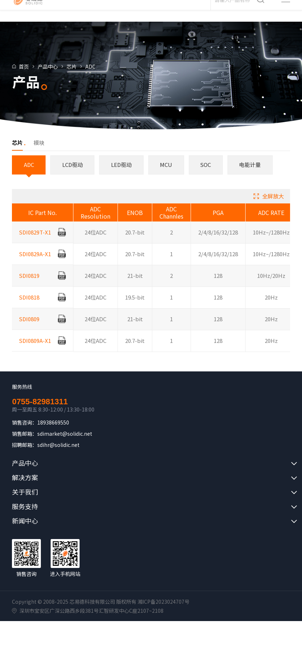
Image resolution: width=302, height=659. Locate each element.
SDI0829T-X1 (35, 239)
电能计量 (253, 164)
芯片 (80, 66)
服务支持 (25, 506)
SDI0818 (29, 304)
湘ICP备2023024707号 (163, 601)
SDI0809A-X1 (35, 348)
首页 (32, 66)
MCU (168, 164)
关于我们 (25, 492)
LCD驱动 (73, 164)
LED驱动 (122, 164)
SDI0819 (29, 283)
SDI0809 (29, 326)
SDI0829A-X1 (35, 261)
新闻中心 (25, 521)
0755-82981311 (40, 402)
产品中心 (56, 66)
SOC (208, 164)
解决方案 (25, 477)
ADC (98, 66)
